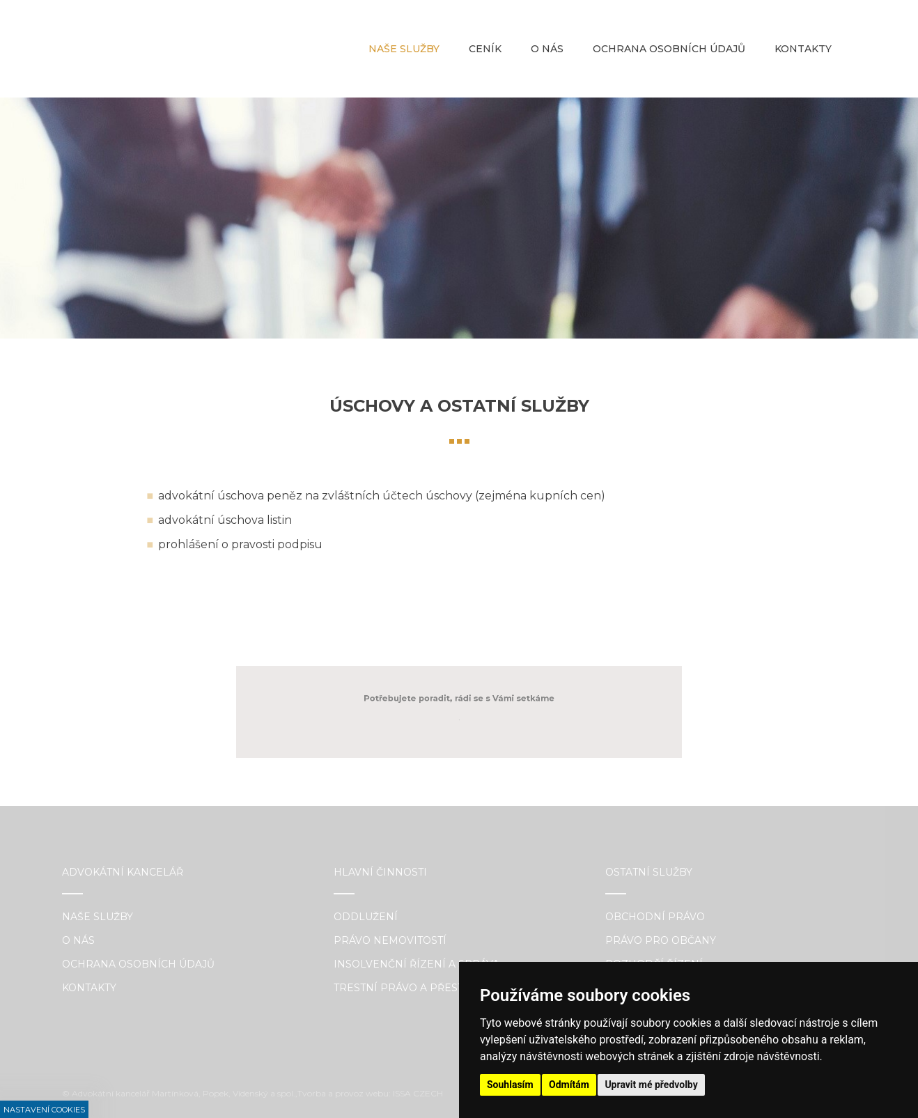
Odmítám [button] (569, 1084)
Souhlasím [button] (510, 1084)
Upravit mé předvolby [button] (651, 1084)
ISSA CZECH (418, 1093)
